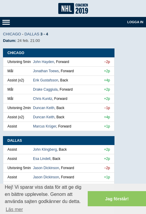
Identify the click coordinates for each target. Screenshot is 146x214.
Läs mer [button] (14, 209)
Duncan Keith (43, 108)
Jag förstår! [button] (117, 198)
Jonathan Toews (46, 71)
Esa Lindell (42, 159)
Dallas (31, 34)
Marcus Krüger (44, 126)
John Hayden (43, 62)
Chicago (12, 34)
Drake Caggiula (45, 89)
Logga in (135, 22)
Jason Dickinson (46, 168)
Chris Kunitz (42, 99)
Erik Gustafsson (45, 80)
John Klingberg (45, 149)
